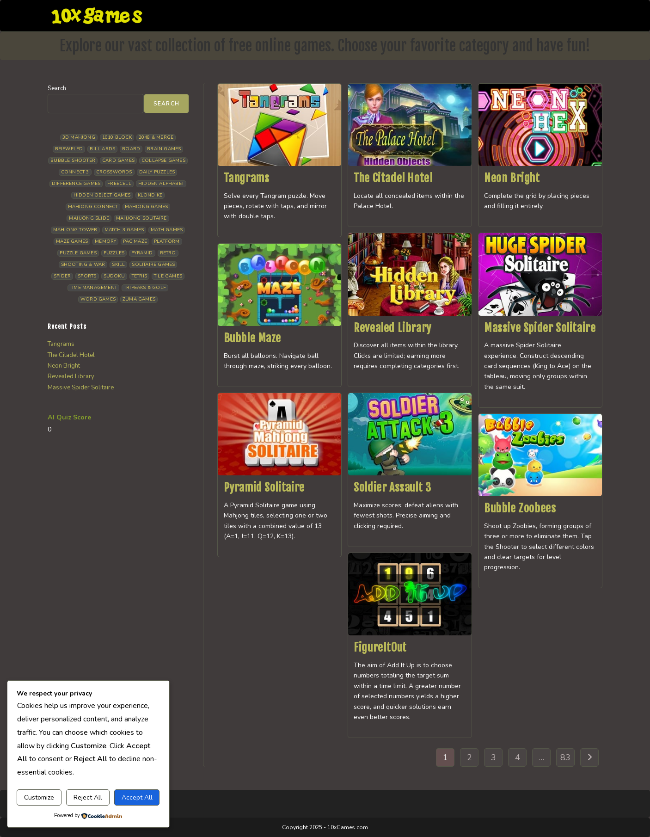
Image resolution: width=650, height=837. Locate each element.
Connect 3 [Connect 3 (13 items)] (75, 172)
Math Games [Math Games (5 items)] (167, 230)
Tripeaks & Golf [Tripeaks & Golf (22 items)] (145, 287)
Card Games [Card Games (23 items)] (118, 160)
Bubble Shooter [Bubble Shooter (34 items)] (72, 160)
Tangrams (247, 178)
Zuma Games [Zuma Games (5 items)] (139, 299)
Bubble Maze (253, 338)
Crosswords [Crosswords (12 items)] (114, 172)
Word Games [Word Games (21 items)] (98, 299)
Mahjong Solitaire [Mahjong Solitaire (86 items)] (141, 218)
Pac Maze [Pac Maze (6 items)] (135, 241)
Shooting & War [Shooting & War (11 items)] (83, 264)
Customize (39, 797)
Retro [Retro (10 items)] (168, 253)
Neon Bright (512, 178)
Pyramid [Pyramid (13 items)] (142, 253)
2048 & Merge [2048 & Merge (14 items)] (156, 137)
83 (565, 757)
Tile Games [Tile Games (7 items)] (168, 276)
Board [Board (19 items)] (131, 149)
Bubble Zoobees (520, 508)
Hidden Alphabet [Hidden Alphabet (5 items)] (161, 183)
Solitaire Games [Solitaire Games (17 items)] (153, 264)
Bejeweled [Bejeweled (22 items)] (69, 149)
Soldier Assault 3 (392, 487)
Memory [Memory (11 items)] (105, 241)
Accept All (137, 797)
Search (57, 88)
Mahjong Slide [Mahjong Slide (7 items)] (89, 218)
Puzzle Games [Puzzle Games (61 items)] (78, 253)
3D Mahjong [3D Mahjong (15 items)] (78, 137)
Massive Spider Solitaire (539, 328)
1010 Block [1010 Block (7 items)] (117, 137)
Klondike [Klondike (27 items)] (150, 195)
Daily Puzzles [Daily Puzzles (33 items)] (157, 172)
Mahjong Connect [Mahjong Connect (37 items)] (93, 206)
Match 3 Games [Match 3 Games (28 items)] (124, 230)
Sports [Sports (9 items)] (87, 276)
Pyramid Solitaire (264, 487)
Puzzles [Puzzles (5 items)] (114, 253)
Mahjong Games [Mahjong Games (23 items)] (146, 206)
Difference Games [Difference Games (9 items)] (76, 183)
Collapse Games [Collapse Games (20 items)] (163, 160)
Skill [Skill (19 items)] (118, 264)
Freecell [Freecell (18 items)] (119, 183)
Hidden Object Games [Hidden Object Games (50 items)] (102, 195)
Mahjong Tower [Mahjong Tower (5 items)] (75, 230)
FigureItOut (380, 647)
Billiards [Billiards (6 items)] (102, 149)
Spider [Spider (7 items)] (62, 276)
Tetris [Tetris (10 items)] (139, 276)
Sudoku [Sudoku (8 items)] (114, 276)
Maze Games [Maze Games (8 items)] (72, 241)
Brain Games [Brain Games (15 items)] (164, 149)
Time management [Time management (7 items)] (93, 287)
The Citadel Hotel (393, 178)
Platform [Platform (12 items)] (167, 241)
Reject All (88, 797)
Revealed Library (392, 328)
